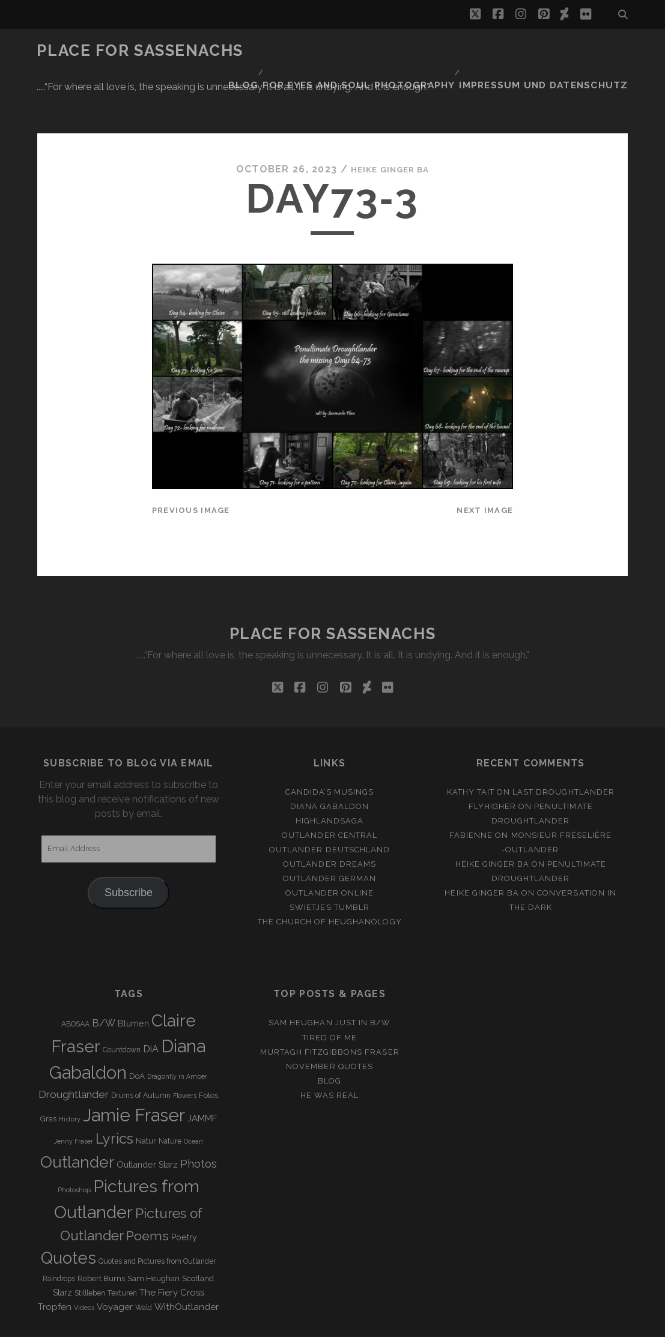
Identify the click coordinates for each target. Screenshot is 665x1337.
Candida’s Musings (329, 745)
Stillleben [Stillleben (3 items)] (89, 1246)
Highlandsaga (330, 773)
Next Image (485, 463)
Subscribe (129, 846)
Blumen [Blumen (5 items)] (133, 977)
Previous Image (191, 463)
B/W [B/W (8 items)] (103, 977)
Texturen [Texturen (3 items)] (122, 1246)
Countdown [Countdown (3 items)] (122, 1003)
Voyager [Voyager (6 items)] (115, 1260)
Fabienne (471, 788)
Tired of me (329, 990)
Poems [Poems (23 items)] (147, 1189)
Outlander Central (329, 788)
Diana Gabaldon (329, 759)
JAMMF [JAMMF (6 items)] (202, 1072)
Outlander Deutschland (329, 803)
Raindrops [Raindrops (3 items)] (59, 1232)
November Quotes (329, 1019)
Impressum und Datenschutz (556, 50)
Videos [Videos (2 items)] (84, 1260)
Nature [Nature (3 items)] (170, 1095)
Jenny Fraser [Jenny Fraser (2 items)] (73, 1095)
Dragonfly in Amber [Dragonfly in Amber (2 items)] (177, 1030)
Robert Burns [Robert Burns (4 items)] (101, 1231)
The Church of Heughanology (330, 875)
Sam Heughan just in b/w (329, 976)
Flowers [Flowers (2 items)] (184, 1048)
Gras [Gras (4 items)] (48, 1072)
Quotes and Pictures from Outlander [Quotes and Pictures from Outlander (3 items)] (157, 1215)
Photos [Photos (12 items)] (198, 1117)
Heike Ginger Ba (390, 123)
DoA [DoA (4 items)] (137, 1029)
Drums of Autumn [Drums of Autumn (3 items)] (141, 1048)
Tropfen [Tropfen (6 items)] (54, 1260)
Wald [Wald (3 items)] (143, 1261)
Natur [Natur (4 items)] (146, 1094)
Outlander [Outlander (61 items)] (77, 1115)
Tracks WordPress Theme (281, 1323)
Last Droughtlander (563, 745)
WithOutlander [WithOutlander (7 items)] (186, 1260)
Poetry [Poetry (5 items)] (184, 1191)
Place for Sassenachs (140, 50)
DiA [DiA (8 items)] (151, 1002)
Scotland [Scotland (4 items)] (198, 1231)
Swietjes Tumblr (329, 861)
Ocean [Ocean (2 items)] (193, 1095)
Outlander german (330, 832)
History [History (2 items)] (69, 1072)
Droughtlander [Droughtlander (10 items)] (73, 1047)
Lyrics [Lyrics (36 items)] (114, 1092)
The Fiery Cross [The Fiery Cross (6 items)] (171, 1245)
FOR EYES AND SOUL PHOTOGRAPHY (389, 50)
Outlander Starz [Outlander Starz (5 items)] (147, 1118)
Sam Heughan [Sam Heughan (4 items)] (153, 1231)
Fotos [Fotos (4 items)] (208, 1048)
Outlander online (329, 846)
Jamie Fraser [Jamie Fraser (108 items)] (134, 1068)
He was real (329, 1048)
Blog (280, 50)
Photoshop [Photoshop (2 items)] (74, 1143)
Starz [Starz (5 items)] (62, 1246)
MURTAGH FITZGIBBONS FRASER (329, 1005)
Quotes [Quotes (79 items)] (68, 1211)
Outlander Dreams (329, 817)
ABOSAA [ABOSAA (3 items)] (75, 978)
